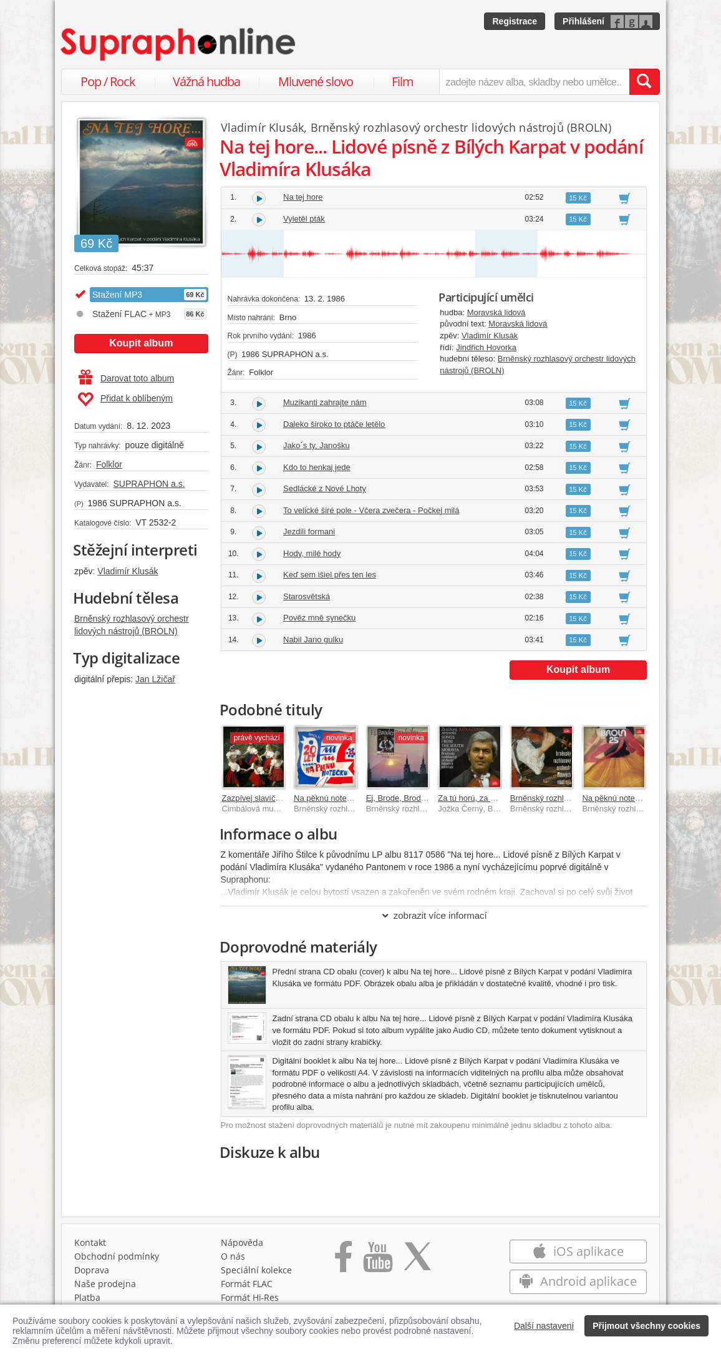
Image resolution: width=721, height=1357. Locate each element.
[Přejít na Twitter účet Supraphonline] (417, 1261)
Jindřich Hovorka (486, 347)
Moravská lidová (496, 312)
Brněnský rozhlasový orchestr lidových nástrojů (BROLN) (461, 127)
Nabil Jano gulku (313, 639)
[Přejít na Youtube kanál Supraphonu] (377, 1261)
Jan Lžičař (155, 679)
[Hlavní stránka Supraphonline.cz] (179, 44)
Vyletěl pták (304, 218)
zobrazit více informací (433, 915)
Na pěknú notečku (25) (623, 798)
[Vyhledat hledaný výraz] (644, 82)
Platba (87, 1297)
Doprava (91, 1270)
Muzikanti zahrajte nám (325, 402)
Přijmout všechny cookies (646, 1326)
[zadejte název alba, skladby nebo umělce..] (534, 82)
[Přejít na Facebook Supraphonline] (343, 1261)
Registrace (514, 21)
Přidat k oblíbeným (125, 399)
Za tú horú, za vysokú (476, 798)
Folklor (109, 464)
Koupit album (141, 343)
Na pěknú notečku (326, 798)
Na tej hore (303, 197)
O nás (233, 1256)
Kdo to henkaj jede (317, 467)
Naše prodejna (105, 1284)
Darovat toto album (126, 378)
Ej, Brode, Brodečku (402, 798)
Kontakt (90, 1242)
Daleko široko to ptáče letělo (334, 424)
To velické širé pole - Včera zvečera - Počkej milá (371, 510)
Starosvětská (306, 596)
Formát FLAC (247, 1284)
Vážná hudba (206, 81)
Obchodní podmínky (116, 1256)
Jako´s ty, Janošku (316, 445)
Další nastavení (544, 1326)
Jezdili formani (309, 531)
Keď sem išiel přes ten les (329, 574)
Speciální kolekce (256, 1270)
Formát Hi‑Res (250, 1297)
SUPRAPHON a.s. (149, 484)
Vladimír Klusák (127, 571)
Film (403, 81)
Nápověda (242, 1242)
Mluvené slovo (315, 81)
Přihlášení (583, 21)
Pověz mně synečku (319, 617)
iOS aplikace (578, 1251)
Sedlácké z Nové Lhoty (324, 488)
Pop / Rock (107, 81)
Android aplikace (578, 1281)
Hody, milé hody (312, 553)
